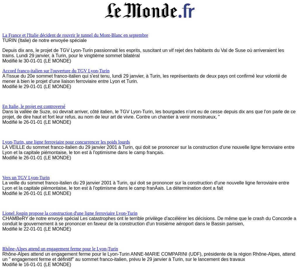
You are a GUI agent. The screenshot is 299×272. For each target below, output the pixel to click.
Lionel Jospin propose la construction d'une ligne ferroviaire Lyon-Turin (70, 213)
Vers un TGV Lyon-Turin (26, 177)
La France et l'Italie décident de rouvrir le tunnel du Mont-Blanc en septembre (75, 35)
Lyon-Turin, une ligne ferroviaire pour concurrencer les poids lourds (66, 142)
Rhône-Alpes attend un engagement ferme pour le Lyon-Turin (60, 248)
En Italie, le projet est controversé (33, 106)
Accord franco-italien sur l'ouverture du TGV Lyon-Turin (55, 70)
